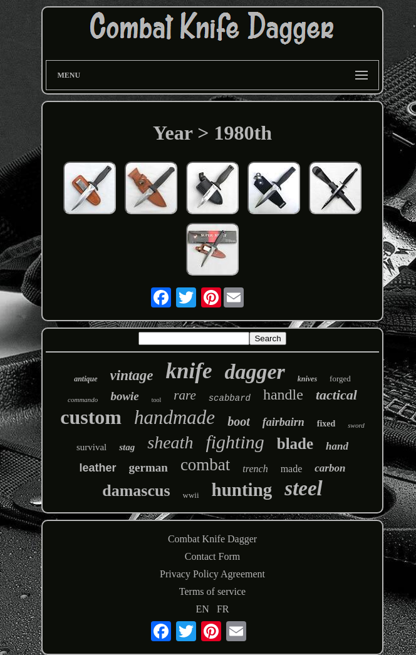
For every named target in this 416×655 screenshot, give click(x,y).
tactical (336, 395)
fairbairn (283, 422)
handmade (174, 417)
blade (295, 443)
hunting (242, 490)
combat (205, 464)
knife (189, 371)
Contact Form (212, 556)
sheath (170, 442)
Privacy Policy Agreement (212, 574)
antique (85, 378)
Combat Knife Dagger (212, 539)
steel (303, 488)
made (292, 468)
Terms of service (212, 591)
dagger (254, 371)
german (148, 467)
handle (283, 394)
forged (340, 378)
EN (202, 609)
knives (307, 378)
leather (98, 468)
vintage (131, 375)
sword (356, 425)
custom (91, 417)
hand (337, 446)
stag (127, 447)
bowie (124, 396)
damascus (136, 491)
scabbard (230, 398)
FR (223, 609)
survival (91, 447)
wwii (191, 495)
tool (157, 399)
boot (238, 421)
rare (184, 395)
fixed (326, 423)
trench (255, 468)
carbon (330, 468)
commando (83, 399)
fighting (234, 441)
